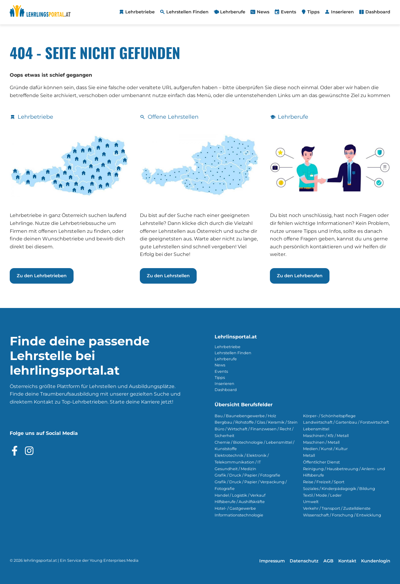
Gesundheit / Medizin (235, 469)
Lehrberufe (226, 359)
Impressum (272, 561)
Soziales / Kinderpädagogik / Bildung (339, 488)
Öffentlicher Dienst (321, 462)
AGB (328, 561)
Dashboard (226, 389)
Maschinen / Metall (321, 442)
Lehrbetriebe (227, 346)
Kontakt (347, 561)
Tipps (220, 377)
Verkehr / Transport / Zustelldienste (337, 508)
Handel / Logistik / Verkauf (240, 495)
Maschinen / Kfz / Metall (326, 435)
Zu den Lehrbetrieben (42, 275)
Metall (309, 455)
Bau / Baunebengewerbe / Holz (245, 416)
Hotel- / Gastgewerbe (235, 508)
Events (221, 371)
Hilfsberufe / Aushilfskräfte (240, 501)
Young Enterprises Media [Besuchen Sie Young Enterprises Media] (114, 560)
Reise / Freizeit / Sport (323, 482)
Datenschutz (304, 561)
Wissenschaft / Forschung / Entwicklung (342, 515)
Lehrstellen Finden (233, 353)
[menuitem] (137, 12)
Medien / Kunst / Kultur (325, 448)
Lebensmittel (316, 429)
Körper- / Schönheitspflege (329, 416)
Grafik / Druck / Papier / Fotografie (247, 475)
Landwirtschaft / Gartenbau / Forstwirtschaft (346, 422)
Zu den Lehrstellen (168, 275)
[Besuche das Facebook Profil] (14, 451)
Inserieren (224, 383)
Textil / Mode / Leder (322, 495)
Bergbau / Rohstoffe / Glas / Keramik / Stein (256, 422)
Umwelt (311, 501)
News (220, 365)
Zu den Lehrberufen (299, 275)
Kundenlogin (375, 561)
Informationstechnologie (239, 515)
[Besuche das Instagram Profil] (29, 451)
